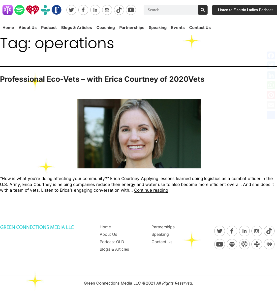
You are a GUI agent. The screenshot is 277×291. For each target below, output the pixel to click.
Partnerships (131, 27)
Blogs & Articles (76, 27)
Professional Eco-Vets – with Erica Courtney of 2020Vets (102, 79)
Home (8, 27)
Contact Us (200, 27)
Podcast (49, 27)
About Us (28, 27)
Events (178, 27)
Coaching (105, 27)
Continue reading (151, 190)
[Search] (203, 10)
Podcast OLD (112, 241)
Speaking (158, 27)
